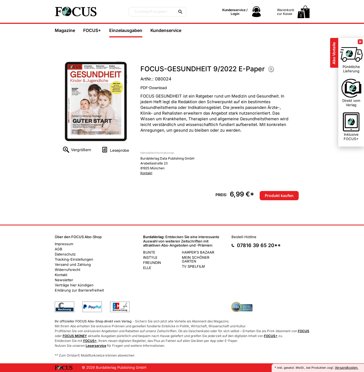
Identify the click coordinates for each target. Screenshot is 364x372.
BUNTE (149, 252)
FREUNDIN (152, 262)
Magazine (65, 30)
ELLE (147, 268)
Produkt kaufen (279, 195)
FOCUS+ (92, 30)
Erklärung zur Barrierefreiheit (79, 290)
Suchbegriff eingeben (150, 11)
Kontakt (146, 173)
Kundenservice (165, 30)
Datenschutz (65, 254)
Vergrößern (81, 149)
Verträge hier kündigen (74, 285)
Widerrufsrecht (67, 269)
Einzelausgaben (125, 30)
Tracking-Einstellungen (74, 259)
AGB (58, 249)
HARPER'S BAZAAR (198, 252)
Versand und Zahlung (73, 264)
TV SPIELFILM (193, 266)
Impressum (64, 244)
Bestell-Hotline (243, 237)
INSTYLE (150, 257)
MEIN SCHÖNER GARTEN (195, 259)
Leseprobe (119, 150)
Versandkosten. (346, 367)
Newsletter (64, 280)
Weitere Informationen (271, 69)
